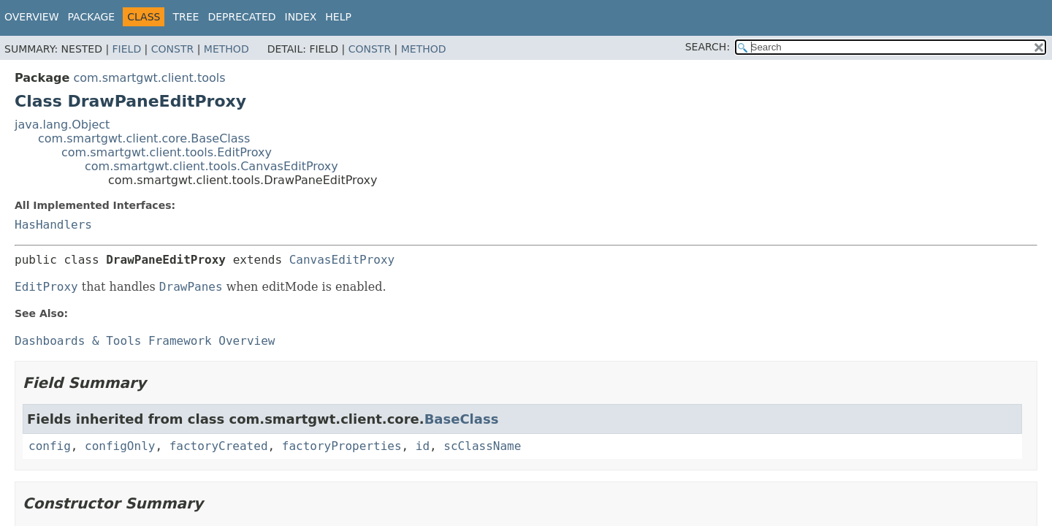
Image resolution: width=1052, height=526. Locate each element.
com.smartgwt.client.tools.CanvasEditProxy (211, 166)
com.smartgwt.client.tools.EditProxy (166, 152)
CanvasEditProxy (342, 260)
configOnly (120, 446)
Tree (185, 17)
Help (338, 17)
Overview (31, 17)
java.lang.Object (62, 125)
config (49, 446)
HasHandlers (53, 225)
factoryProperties (342, 446)
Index (301, 17)
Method (226, 49)
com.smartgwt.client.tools (149, 78)
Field (127, 49)
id (423, 446)
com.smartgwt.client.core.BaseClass (144, 138)
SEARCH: (707, 47)
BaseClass (461, 419)
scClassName (482, 446)
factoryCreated (218, 446)
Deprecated (241, 17)
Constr (172, 49)
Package (91, 17)
